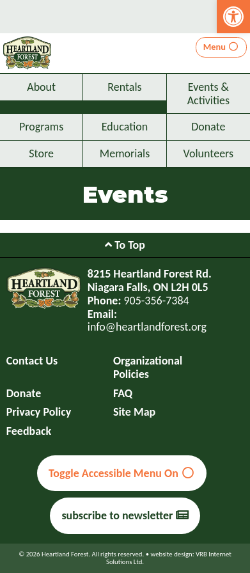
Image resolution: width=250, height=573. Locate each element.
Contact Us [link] (32, 361)
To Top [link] (125, 245)
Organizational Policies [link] (147, 367)
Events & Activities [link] (208, 93)
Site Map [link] (134, 412)
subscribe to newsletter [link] (124, 515)
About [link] (41, 87)
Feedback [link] (29, 431)
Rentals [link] (124, 87)
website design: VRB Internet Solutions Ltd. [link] (168, 558)
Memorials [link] (125, 153)
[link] (233, 16)
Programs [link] (41, 127)
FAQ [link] (122, 393)
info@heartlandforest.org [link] (147, 327)
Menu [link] (221, 46)
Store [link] (41, 153)
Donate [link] (208, 127)
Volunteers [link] (209, 153)
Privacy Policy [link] (39, 412)
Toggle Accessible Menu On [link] (122, 473)
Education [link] (125, 127)
